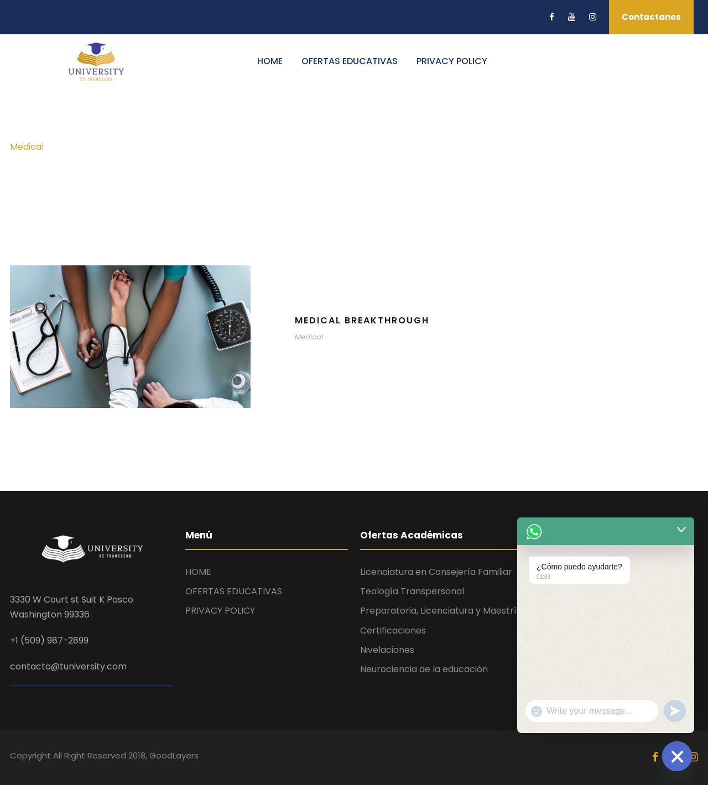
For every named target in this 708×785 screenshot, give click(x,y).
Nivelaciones (387, 649)
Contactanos (651, 17)
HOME (270, 61)
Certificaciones (393, 630)
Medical (309, 337)
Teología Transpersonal (412, 591)
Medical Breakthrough (362, 320)
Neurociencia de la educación (424, 669)
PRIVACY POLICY (452, 61)
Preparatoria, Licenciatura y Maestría (441, 610)
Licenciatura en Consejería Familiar (436, 572)
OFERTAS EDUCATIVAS (349, 61)
